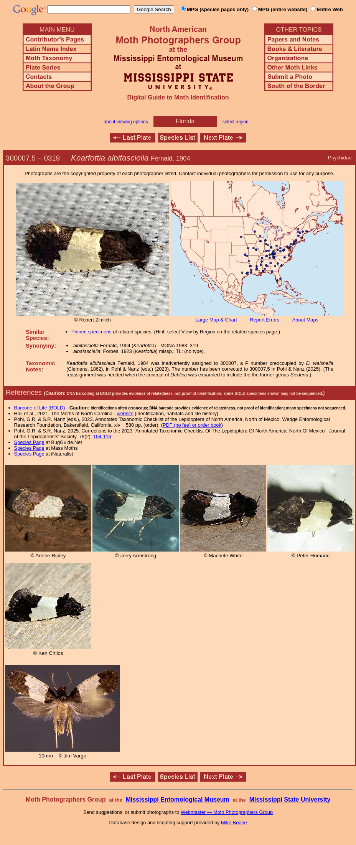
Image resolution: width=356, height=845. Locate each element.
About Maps (305, 320)
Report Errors (264, 320)
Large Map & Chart (216, 320)
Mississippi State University (290, 799)
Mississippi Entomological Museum (177, 799)
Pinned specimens (91, 332)
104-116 (102, 436)
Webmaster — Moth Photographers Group (227, 812)
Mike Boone (234, 822)
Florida (185, 121)
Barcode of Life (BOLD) (39, 408)
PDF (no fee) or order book (192, 425)
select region (235, 121)
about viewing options (126, 121)
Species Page (29, 442)
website (125, 413)
